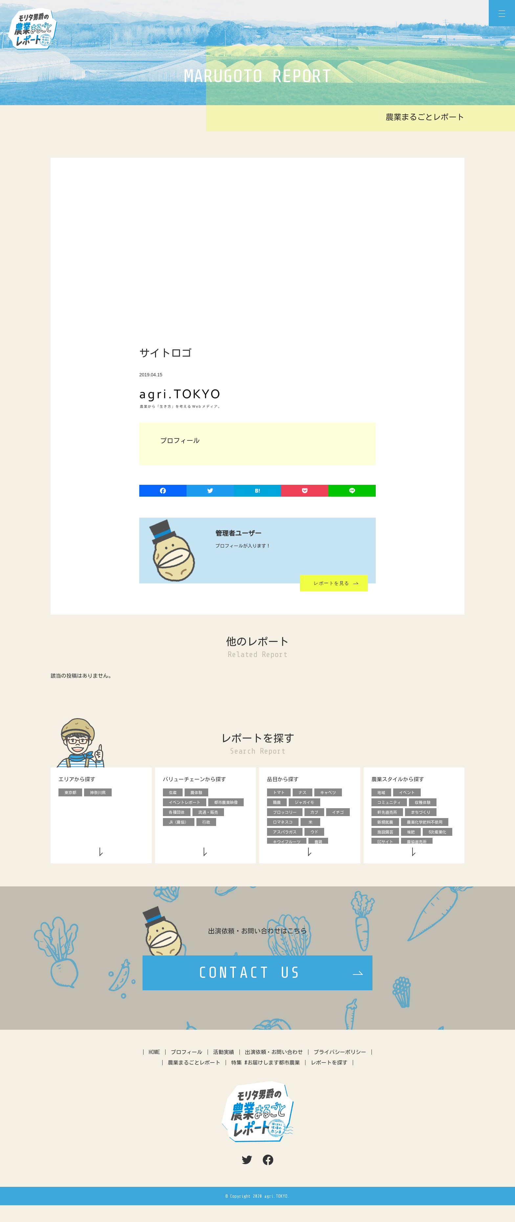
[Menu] (502, 13)
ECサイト (385, 844)
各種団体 (177, 813)
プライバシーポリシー (340, 1068)
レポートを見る (331, 583)
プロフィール (186, 1068)
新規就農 (385, 823)
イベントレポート (184, 803)
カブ (314, 813)
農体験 (196, 793)
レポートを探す (329, 1079)
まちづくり (421, 813)
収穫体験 (423, 803)
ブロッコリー (285, 813)
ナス (302, 793)
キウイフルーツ (287, 844)
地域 (381, 793)
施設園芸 (385, 833)
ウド (314, 833)
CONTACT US (249, 990)
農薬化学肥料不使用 (424, 823)
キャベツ (328, 793)
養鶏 (318, 844)
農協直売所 (417, 844)
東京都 (70, 793)
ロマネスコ (283, 823)
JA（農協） (179, 823)
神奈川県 (98, 793)
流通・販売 (208, 813)
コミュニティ (389, 803)
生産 (173, 793)
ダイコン (310, 854)
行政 (206, 823)
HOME (154, 1068)
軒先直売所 (387, 813)
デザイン (385, 854)
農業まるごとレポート (194, 1079)
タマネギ (281, 854)
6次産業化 (437, 833)
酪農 (277, 803)
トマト (279, 793)
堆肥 (411, 833)
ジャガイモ (304, 803)
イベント (407, 793)
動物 (336, 854)
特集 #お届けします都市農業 (265, 1079)
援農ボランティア (422, 854)
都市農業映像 (226, 803)
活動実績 (223, 1068)
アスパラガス (285, 833)
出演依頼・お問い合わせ (274, 1068)
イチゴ (338, 813)
